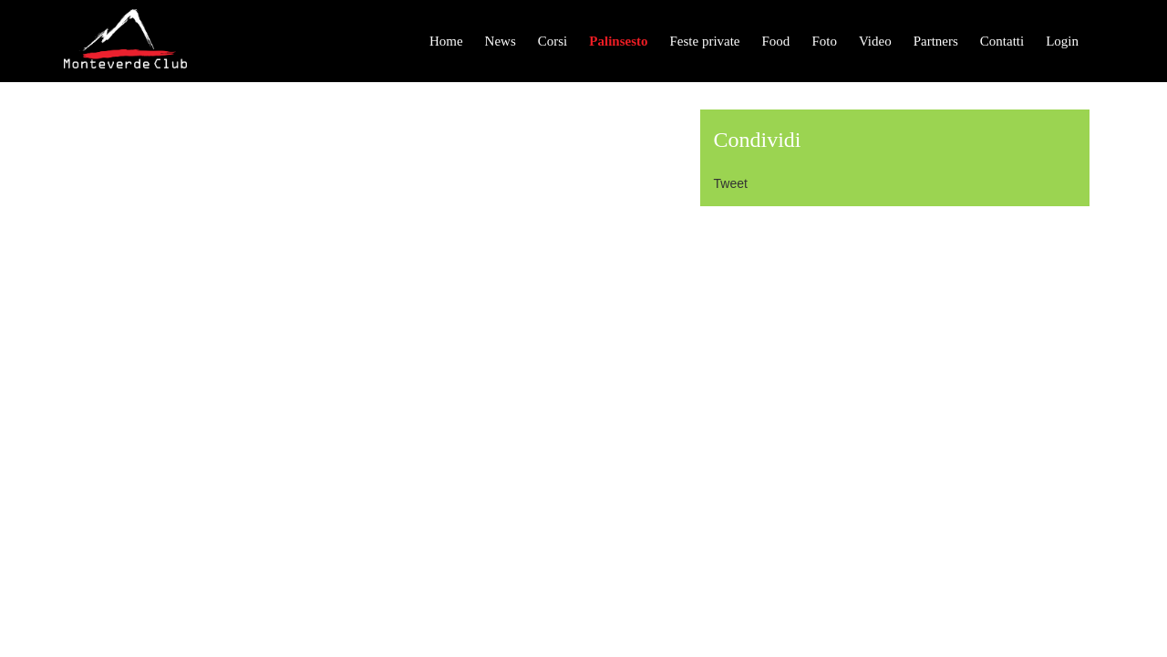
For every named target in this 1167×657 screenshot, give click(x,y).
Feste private (704, 41)
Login (1062, 41)
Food (776, 41)
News (500, 41)
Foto (824, 41)
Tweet (731, 183)
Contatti (1002, 41)
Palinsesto (618, 41)
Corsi (553, 41)
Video (875, 41)
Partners (936, 41)
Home (446, 41)
